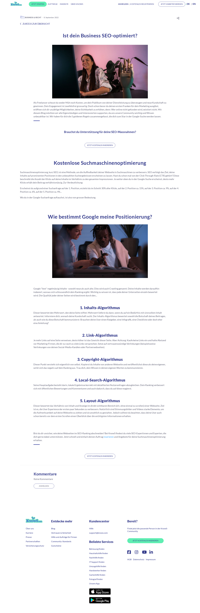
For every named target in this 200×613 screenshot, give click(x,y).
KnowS (16, 3)
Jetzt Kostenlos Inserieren (145, 540)
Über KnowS (77, 4)
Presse (29, 537)
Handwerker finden (97, 570)
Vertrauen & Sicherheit (61, 533)
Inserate (64, 4)
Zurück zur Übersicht (35, 23)
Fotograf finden (96, 579)
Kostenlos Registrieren (142, 4)
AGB (129, 559)
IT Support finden (96, 562)
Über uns (30, 528)
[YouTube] (144, 553)
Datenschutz (138, 559)
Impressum (151, 559)
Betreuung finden (96, 549)
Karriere (29, 533)
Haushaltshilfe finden (98, 553)
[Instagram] (136, 553)
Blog (53, 528)
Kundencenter (99, 521)
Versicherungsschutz (35, 545)
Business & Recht (31, 17)
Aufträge (53, 4)
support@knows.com (98, 533)
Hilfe (91, 528)
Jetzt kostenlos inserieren (100, 145)
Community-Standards (61, 541)
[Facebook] (129, 553)
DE (188, 4)
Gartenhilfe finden (97, 575)
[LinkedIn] (150, 553)
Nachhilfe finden (96, 557)
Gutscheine (56, 545)
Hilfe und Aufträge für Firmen (64, 537)
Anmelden (44, 486)
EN (194, 4)
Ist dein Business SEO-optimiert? (100, 35)
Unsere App (94, 583)
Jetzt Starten (37, 4)
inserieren (109, 436)
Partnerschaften (33, 541)
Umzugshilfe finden (97, 566)
